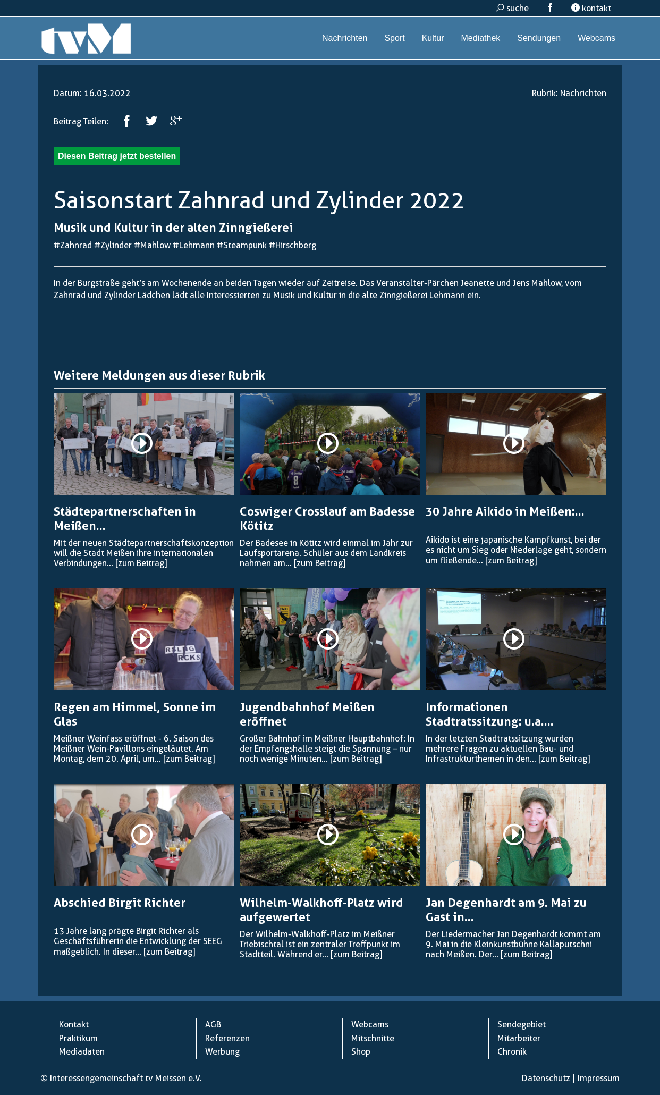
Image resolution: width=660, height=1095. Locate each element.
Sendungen (539, 38)
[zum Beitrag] (141, 563)
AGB (213, 1025)
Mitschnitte (372, 1038)
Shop (360, 1052)
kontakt (591, 8)
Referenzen (227, 1038)
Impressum (599, 1078)
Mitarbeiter (518, 1038)
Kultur (433, 38)
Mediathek (480, 38)
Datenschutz (546, 1078)
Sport (394, 38)
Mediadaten (82, 1052)
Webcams (596, 38)
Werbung (222, 1052)
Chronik (512, 1052)
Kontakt (74, 1025)
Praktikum (78, 1038)
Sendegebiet (521, 1025)
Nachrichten (344, 38)
